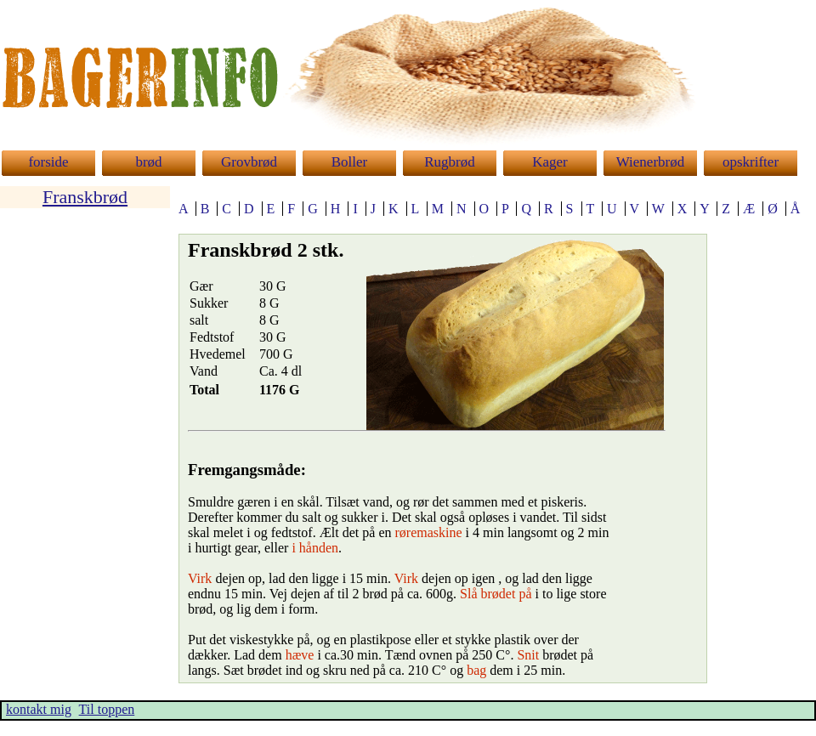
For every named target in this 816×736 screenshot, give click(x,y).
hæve (300, 655)
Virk (200, 578)
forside (48, 162)
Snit (528, 655)
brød (148, 162)
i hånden (315, 548)
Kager (550, 162)
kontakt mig (38, 709)
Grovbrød (249, 162)
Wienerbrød (650, 162)
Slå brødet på (495, 593)
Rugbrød (449, 162)
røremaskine (428, 532)
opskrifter (750, 162)
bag (476, 670)
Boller (350, 162)
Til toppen (107, 709)
